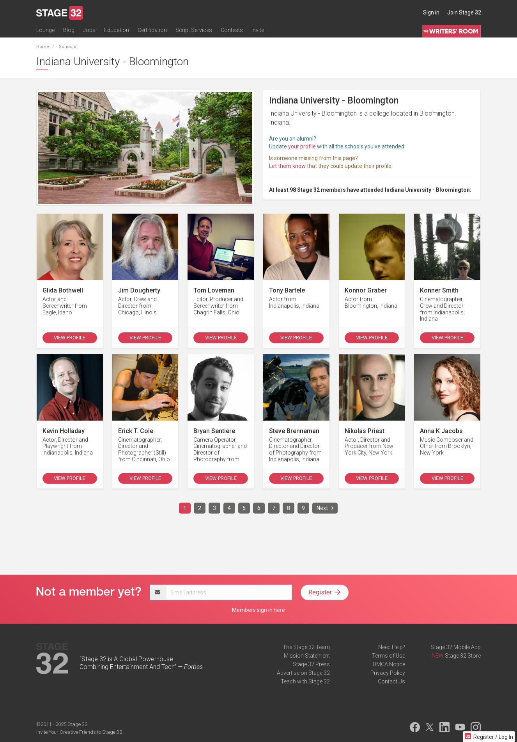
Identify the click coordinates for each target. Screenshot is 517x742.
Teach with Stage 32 (305, 681)
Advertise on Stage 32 (303, 673)
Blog (68, 30)
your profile (302, 146)
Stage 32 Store (463, 656)
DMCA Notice (389, 664)
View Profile (69, 338)
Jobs (89, 30)
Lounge (45, 30)
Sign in (431, 12)
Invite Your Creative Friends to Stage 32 (79, 732)
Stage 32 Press (311, 664)
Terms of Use (388, 656)
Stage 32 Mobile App (456, 647)
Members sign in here (258, 610)
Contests (232, 30)
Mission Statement (307, 656)
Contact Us (391, 681)
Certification (152, 30)
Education (116, 30)
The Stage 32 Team (306, 647)
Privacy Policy (387, 673)
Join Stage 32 (464, 12)
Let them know (287, 166)
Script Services (193, 30)
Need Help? (391, 647)
